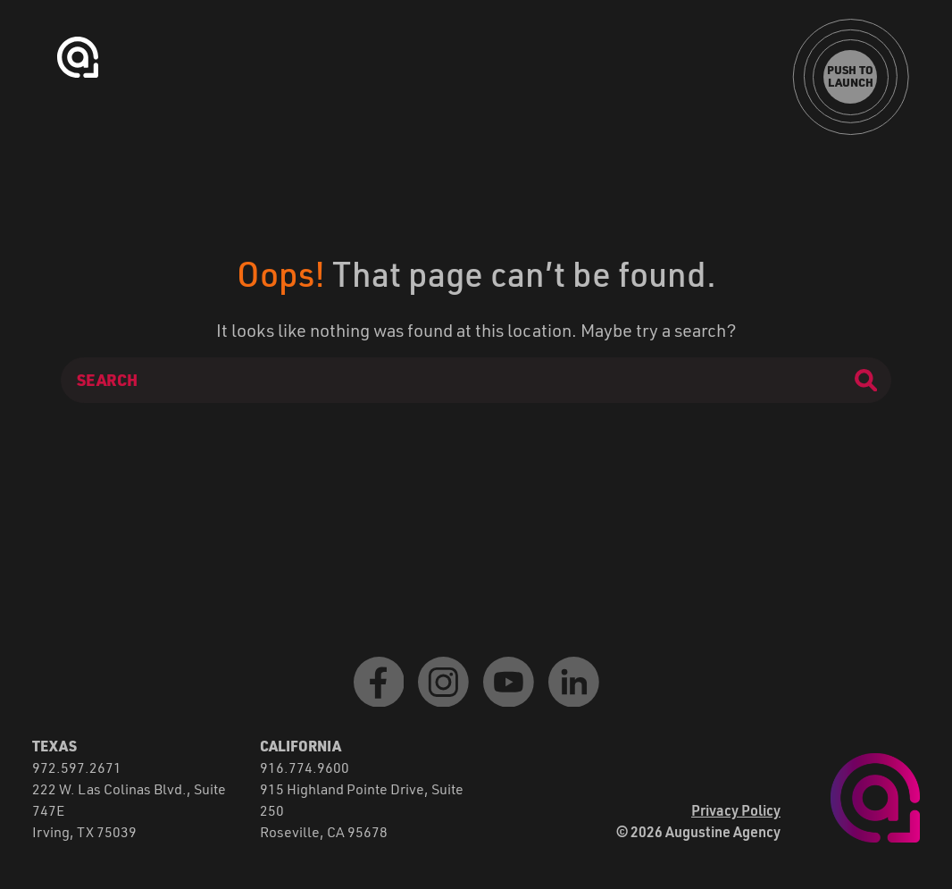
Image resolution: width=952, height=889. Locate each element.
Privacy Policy (736, 810)
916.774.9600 (304, 767)
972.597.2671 (76, 767)
